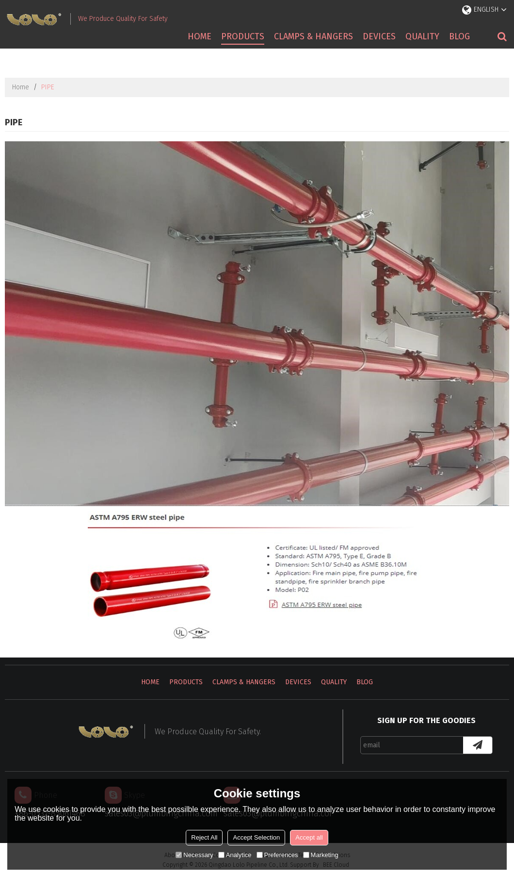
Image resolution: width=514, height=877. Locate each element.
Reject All (204, 837)
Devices (379, 36)
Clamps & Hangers (313, 36)
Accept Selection (256, 837)
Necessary (194, 855)
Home (199, 36)
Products (242, 36)
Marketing (320, 855)
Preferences (277, 855)
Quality (422, 36)
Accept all (308, 837)
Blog (459, 36)
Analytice (235, 855)
